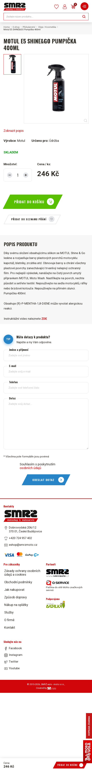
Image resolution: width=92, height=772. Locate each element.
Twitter (13, 661)
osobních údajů (30, 468)
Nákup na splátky (16, 605)
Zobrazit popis (14, 130)
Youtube (14, 668)
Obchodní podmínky (18, 582)
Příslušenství (29, 27)
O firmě (9, 620)
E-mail (12, 366)
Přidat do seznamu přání (28, 219)
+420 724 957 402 (20, 538)
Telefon (13, 382)
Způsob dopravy (15, 597)
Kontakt (9, 627)
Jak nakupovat (14, 589)
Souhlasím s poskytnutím (37, 466)
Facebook (15, 648)
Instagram (15, 655)
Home (7, 27)
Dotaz (12, 398)
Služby (9, 612)
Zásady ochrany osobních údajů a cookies (22, 572)
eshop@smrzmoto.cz (23, 544)
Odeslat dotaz (43, 480)
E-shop (16, 27)
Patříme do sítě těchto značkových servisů (64, 585)
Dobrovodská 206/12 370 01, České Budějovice (25, 529)
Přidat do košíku (29, 201)
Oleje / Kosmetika (47, 27)
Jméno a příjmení (18, 350)
